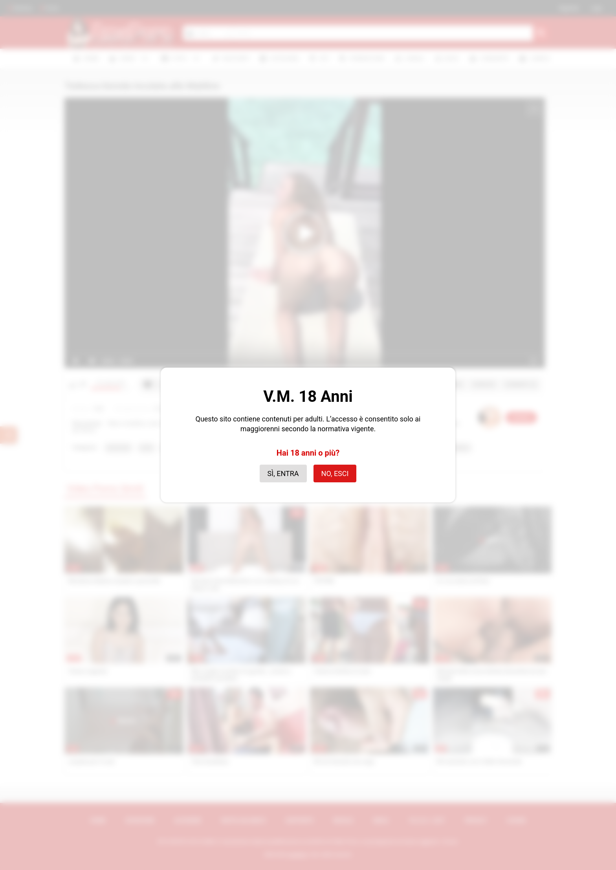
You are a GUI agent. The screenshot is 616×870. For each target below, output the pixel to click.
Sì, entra (283, 473)
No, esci (335, 473)
